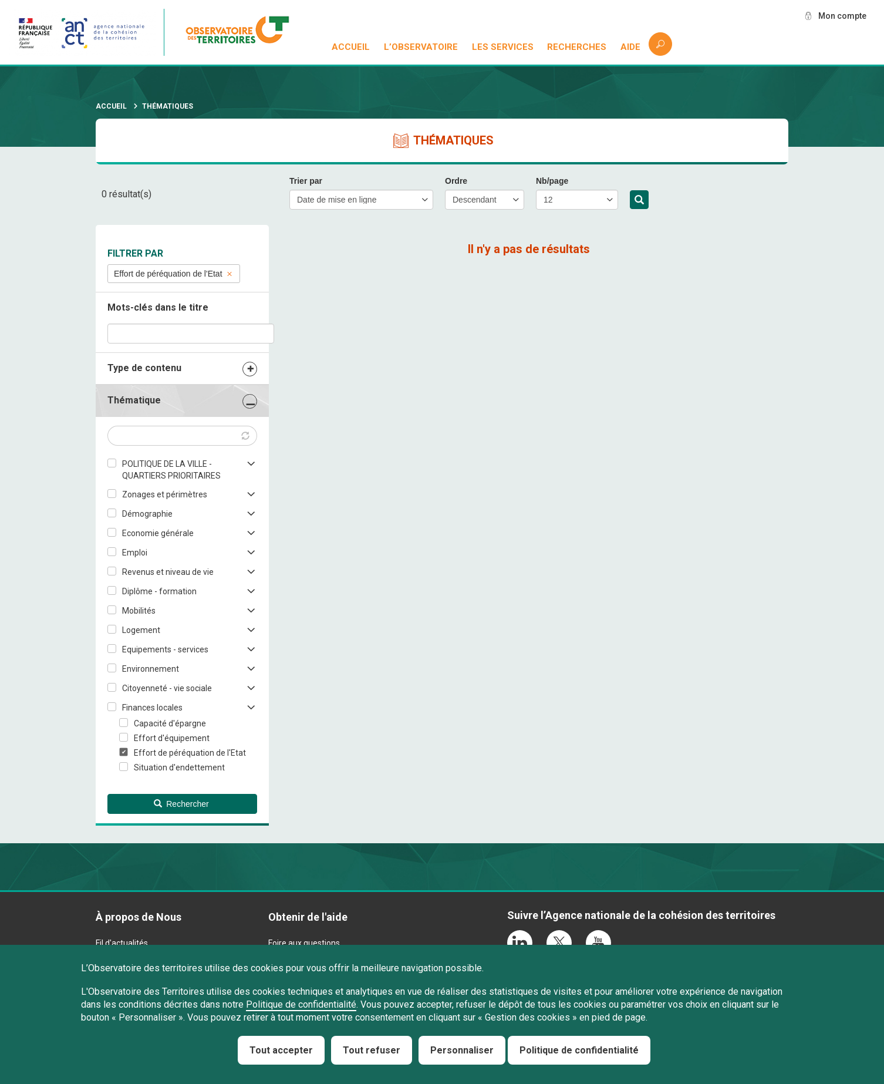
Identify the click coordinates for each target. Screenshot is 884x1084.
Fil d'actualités (122, 943)
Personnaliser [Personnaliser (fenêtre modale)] (462, 1050)
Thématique (134, 400)
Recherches (576, 47)
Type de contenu (144, 367)
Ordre (456, 181)
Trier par (305, 181)
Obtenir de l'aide (307, 917)
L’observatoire (421, 47)
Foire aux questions (304, 943)
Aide (630, 47)
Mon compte (842, 16)
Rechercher (639, 200)
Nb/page (552, 181)
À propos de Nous (138, 917)
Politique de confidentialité (301, 1004)
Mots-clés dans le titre (157, 307)
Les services (503, 47)
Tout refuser (371, 1050)
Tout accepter (281, 1050)
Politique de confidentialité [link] (579, 1050)
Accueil (351, 47)
